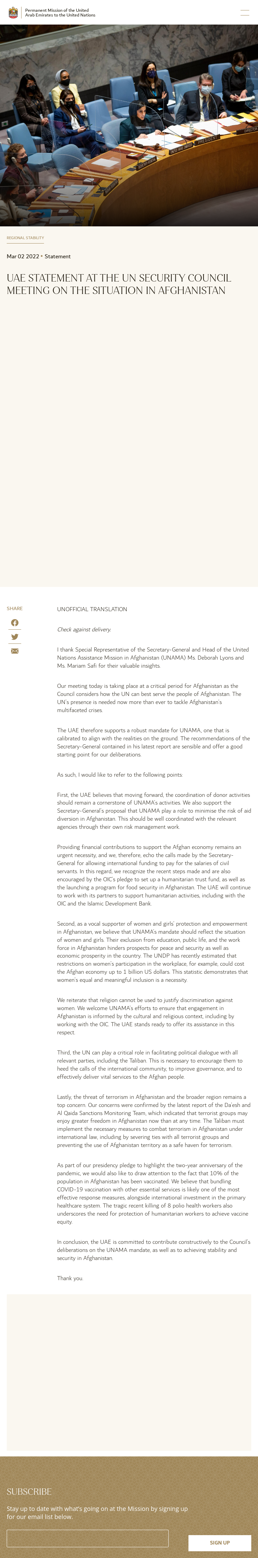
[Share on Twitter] (14, 638)
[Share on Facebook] (14, 624)
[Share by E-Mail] (14, 652)
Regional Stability (25, 238)
